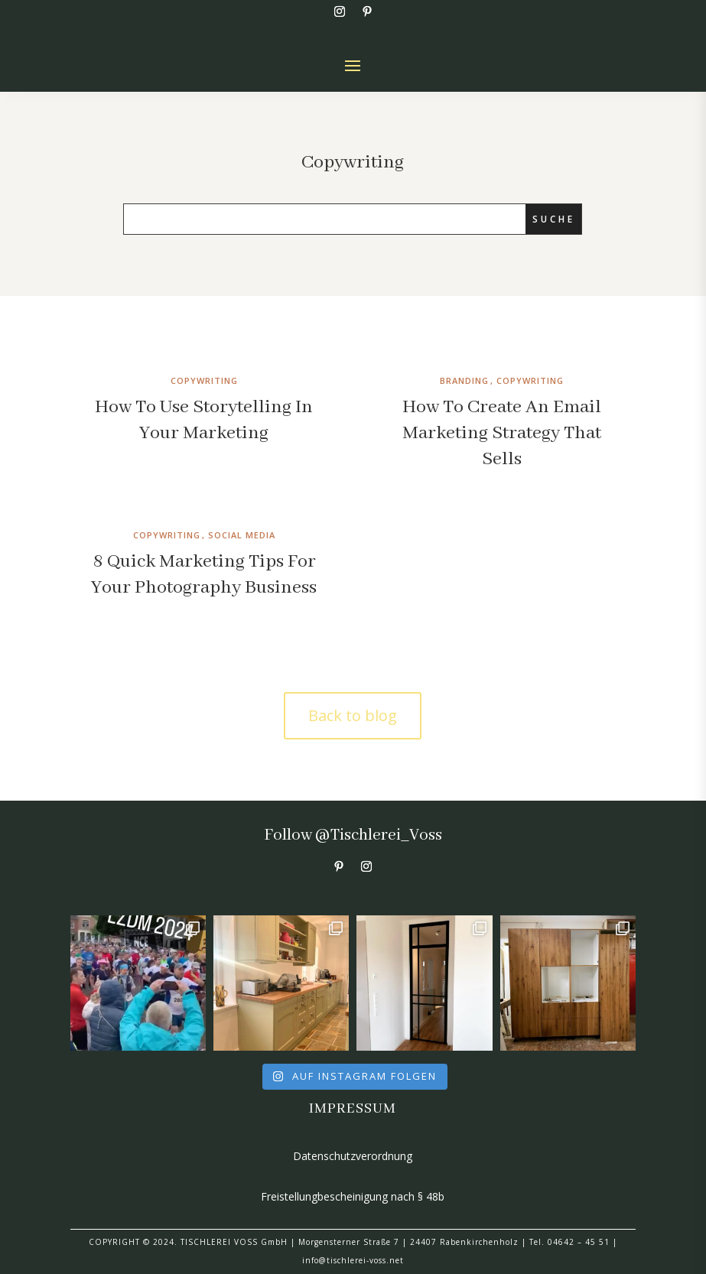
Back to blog (352, 715)
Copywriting (204, 380)
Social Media (241, 535)
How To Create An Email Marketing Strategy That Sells (501, 433)
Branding (464, 380)
